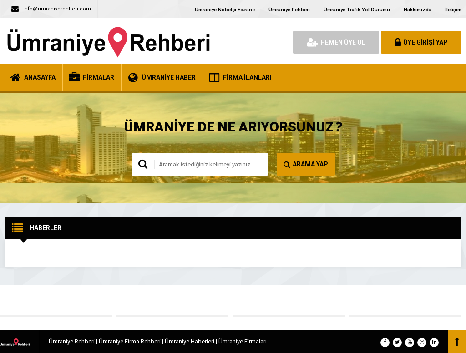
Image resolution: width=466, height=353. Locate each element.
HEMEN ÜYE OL (336, 42)
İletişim (453, 10)
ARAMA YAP (306, 164)
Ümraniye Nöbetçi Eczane (225, 10)
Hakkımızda (417, 10)
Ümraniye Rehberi (289, 10)
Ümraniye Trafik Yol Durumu (357, 10)
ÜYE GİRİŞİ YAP (421, 42)
